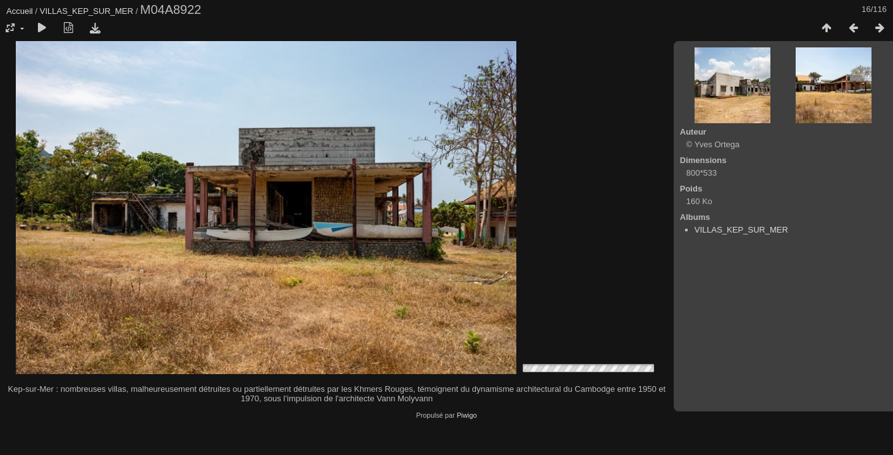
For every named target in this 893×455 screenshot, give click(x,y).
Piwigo (467, 415)
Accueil (19, 11)
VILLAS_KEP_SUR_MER (86, 11)
